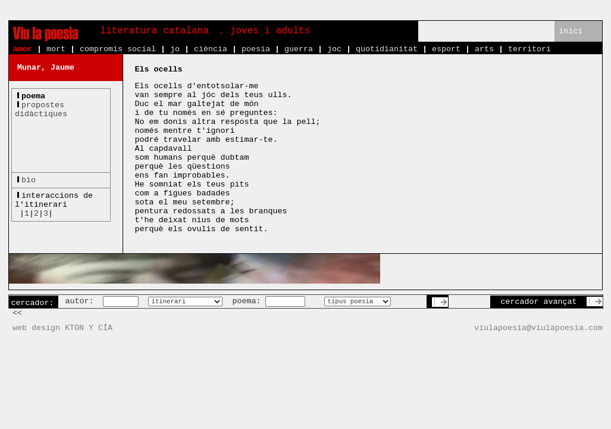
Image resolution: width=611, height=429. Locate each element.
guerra (298, 49)
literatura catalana (155, 31)
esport (446, 49)
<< (17, 313)
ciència (210, 49)
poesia (256, 49)
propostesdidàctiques (41, 110)
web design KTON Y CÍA (62, 328)
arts (484, 49)
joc (334, 49)
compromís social (118, 49)
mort (55, 49)
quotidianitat (387, 49)
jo (175, 49)
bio (28, 180)
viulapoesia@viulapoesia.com (538, 328)
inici (570, 31)
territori (529, 49)
